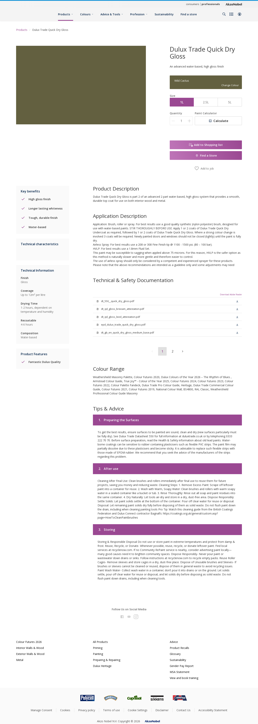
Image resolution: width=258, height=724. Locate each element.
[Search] (224, 14)
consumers (192, 4)
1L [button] (182, 102)
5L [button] (229, 102)
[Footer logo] (71, 698)
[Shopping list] (231, 14)
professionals (211, 4)
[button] (239, 14)
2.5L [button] (206, 102)
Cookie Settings (137, 710)
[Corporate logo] (234, 4)
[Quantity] (181, 120)
